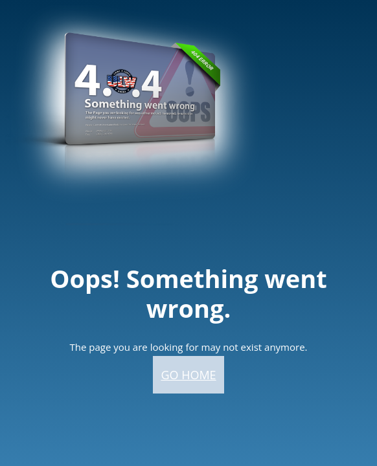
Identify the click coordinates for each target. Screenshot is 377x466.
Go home (188, 375)
